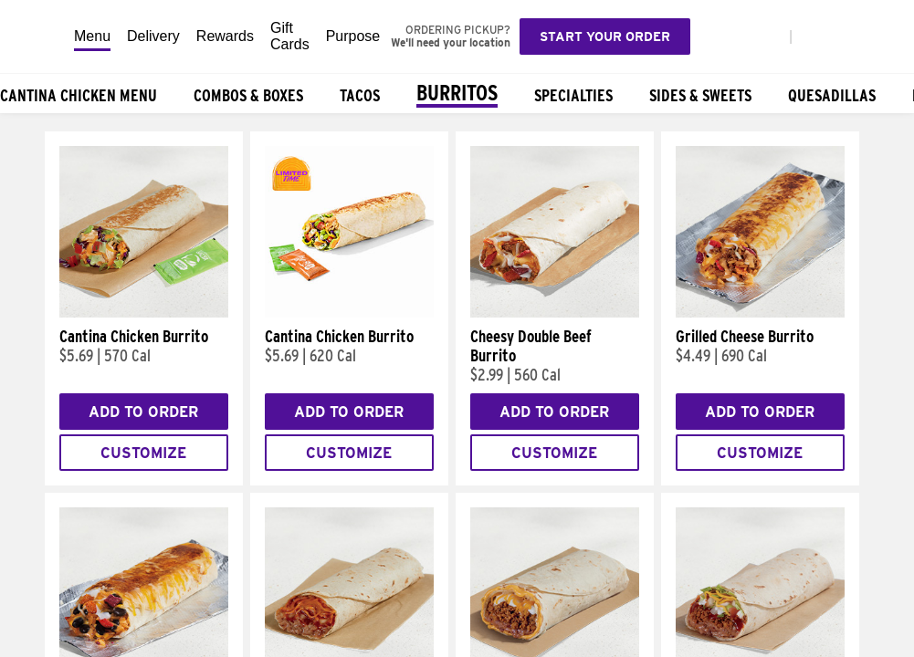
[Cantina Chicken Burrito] (143, 313)
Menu (92, 36)
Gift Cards (290, 36)
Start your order (605, 36)
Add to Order (143, 412)
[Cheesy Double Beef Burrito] (554, 313)
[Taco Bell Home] (37, 36)
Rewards (225, 36)
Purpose (353, 36)
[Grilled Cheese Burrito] (760, 313)
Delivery (153, 36)
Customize (143, 453)
